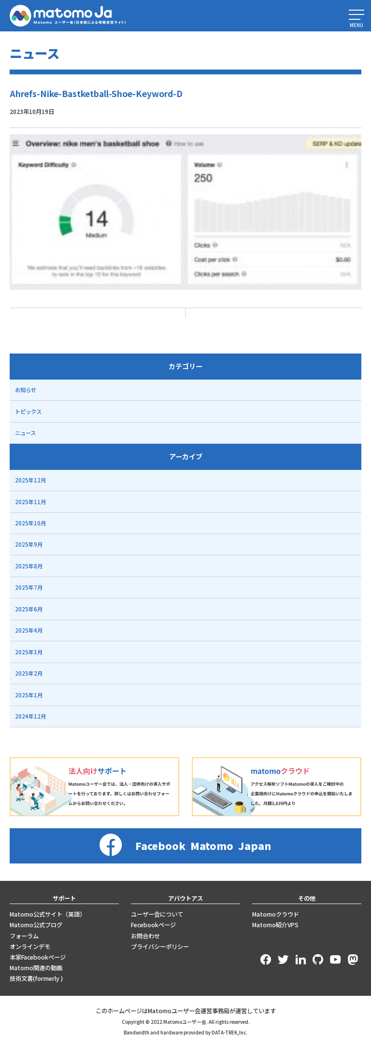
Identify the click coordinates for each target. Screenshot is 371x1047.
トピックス (28, 411)
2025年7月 (29, 587)
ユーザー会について (157, 914)
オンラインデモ (30, 946)
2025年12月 (30, 480)
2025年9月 (29, 544)
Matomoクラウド (275, 914)
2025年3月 (29, 652)
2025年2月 (29, 673)
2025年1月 (29, 695)
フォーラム (24, 936)
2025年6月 (29, 609)
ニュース (25, 433)
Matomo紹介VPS (275, 924)
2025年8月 (29, 566)
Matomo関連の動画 (36, 967)
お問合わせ (145, 936)
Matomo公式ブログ (36, 924)
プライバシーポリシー (160, 946)
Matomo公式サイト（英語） (48, 914)
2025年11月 (30, 502)
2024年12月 (30, 716)
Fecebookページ (153, 924)
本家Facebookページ (38, 957)
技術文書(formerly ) (36, 978)
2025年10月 (30, 523)
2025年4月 (29, 630)
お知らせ (25, 390)
